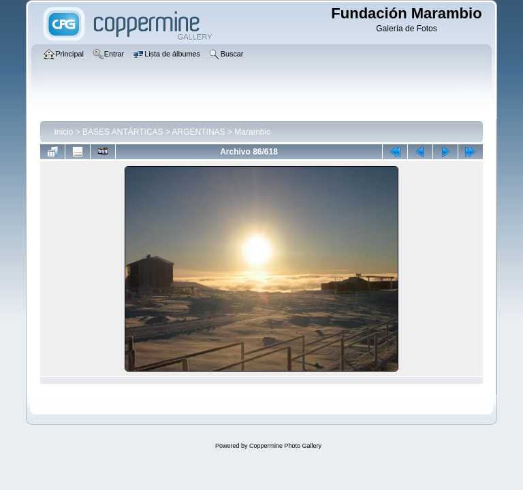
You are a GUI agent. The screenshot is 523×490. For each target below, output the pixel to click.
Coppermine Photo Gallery (285, 445)
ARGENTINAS (198, 132)
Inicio (63, 132)
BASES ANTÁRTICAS (122, 132)
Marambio (252, 132)
